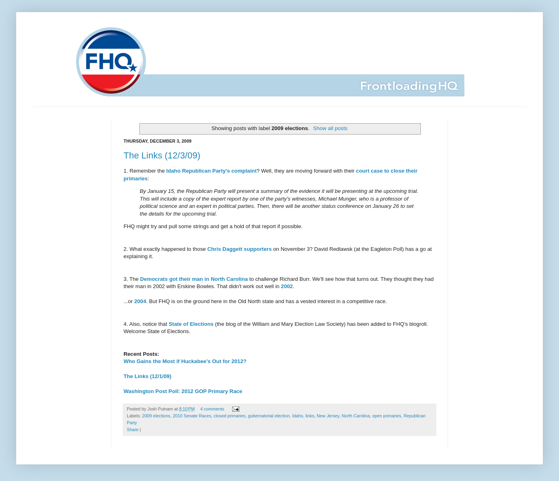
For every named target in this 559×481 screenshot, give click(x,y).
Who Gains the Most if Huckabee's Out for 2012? (185, 361)
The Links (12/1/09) (147, 376)
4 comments (212, 408)
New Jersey (328, 415)
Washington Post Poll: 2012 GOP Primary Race (183, 391)
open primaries (386, 415)
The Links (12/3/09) (162, 155)
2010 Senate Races (192, 415)
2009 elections (156, 415)
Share (133, 429)
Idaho (297, 415)
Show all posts (330, 128)
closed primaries (229, 415)
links (309, 415)
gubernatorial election (269, 415)
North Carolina (355, 415)
